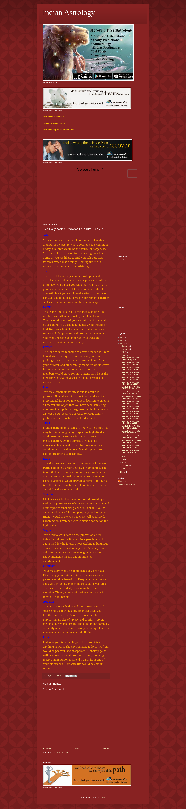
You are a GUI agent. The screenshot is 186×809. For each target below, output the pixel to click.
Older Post (105, 749)
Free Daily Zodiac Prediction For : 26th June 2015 (131, 383)
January (125, 468)
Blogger (102, 797)
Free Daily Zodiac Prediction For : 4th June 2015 (131, 442)
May (123, 456)
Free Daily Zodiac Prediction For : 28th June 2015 (131, 373)
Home (77, 749)
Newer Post (47, 749)
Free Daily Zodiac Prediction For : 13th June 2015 (131, 412)
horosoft (123, 481)
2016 (122, 340)
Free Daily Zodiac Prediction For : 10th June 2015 (131, 417)
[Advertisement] (93, 202)
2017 (122, 337)
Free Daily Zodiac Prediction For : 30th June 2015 (131, 363)
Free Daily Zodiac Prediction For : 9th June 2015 (131, 422)
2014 (122, 472)
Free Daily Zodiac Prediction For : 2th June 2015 (131, 451)
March (124, 462)
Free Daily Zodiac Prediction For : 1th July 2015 (131, 358)
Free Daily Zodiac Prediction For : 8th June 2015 (131, 427)
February (125, 465)
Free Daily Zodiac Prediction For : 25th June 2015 (131, 393)
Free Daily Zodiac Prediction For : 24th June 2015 (131, 398)
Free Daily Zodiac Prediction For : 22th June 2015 (131, 402)
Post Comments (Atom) (60, 752)
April (123, 459)
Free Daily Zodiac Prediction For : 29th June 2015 (131, 368)
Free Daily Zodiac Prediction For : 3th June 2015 (131, 446)
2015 (122, 343)
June (124, 355)
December (125, 346)
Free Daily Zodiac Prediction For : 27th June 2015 (131, 378)
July (123, 352)
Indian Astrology (69, 12)
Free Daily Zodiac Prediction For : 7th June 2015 (131, 432)
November (125, 349)
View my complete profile (126, 485)
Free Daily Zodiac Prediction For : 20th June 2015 (131, 407)
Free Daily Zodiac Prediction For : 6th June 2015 (131, 437)
